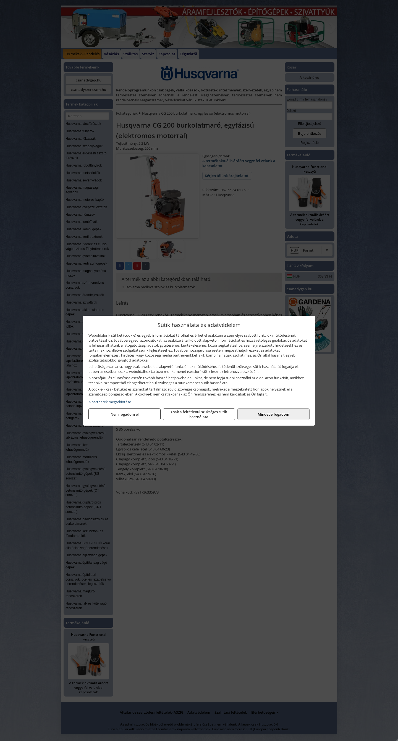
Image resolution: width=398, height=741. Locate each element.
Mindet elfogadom (273, 414)
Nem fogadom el (125, 414)
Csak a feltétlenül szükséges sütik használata (199, 414)
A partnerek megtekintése (109, 401)
